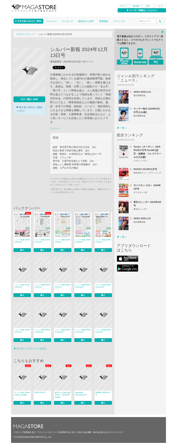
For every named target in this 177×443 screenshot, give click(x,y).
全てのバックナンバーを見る (30, 348)
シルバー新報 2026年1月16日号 (22, 286)
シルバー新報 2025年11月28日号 (42, 331)
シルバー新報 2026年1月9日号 (42, 286)
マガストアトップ (25, 34)
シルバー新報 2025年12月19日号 (83, 286)
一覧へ (122, 128)
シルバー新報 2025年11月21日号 (63, 331)
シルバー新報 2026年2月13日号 (42, 241)
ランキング (67, 21)
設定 (148, 6)
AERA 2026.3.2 (40, 392)
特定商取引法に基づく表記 (70, 432)
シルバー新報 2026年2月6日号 (63, 241)
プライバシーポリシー (47, 432)
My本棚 (136, 6)
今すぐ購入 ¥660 (29, 99)
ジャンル (51, 21)
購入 (22, 250)
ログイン (124, 6)
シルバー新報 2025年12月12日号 (103, 286)
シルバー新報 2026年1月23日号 (103, 241)
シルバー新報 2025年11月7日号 (103, 331)
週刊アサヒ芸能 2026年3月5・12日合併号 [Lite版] (63, 395)
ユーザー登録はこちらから (141, 10)
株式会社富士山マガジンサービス (108, 432)
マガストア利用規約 (22, 432)
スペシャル (119, 21)
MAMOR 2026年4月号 (102, 394)
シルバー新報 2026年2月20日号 (22, 241)
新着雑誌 (103, 21)
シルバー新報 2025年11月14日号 (83, 331)
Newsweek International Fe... (81, 394)
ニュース (54, 128)
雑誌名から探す (86, 21)
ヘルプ (160, 6)
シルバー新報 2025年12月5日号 (22, 331)
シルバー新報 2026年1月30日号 (83, 241)
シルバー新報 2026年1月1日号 (63, 286)
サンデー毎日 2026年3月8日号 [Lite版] (22, 394)
